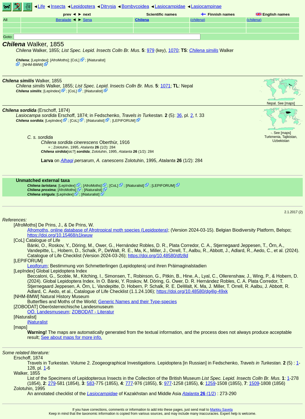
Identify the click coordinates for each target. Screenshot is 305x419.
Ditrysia (108, 6)
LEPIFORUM (123, 120)
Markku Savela (221, 410)
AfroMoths (59, 60)
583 (90, 383)
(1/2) (93, 147)
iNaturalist (96, 60)
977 (168, 383)
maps (290, 103)
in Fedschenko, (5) (132, 115)
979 (150, 50)
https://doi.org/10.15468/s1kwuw (59, 235)
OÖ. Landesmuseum (48, 311)
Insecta (58, 6)
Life (41, 6)
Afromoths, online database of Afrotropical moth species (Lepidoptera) (97, 230)
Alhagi (67, 160)
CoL (75, 60)
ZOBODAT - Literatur (93, 311)
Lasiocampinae (206, 6)
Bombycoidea (135, 6)
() (197, 20)
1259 (210, 383)
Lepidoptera (83, 6)
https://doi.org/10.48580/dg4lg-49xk (192, 291)
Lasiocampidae (170, 6)
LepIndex (39, 60)
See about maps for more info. (71, 337)
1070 (173, 50)
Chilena (142, 20)
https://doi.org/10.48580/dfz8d (158, 255)
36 (179, 115)
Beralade (63, 20)
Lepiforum (37, 265)
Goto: (101, 37)
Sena (87, 20)
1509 (254, 383)
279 (52, 383)
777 (129, 383)
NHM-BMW (33, 64)
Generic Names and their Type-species (137, 301)
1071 (165, 85)
